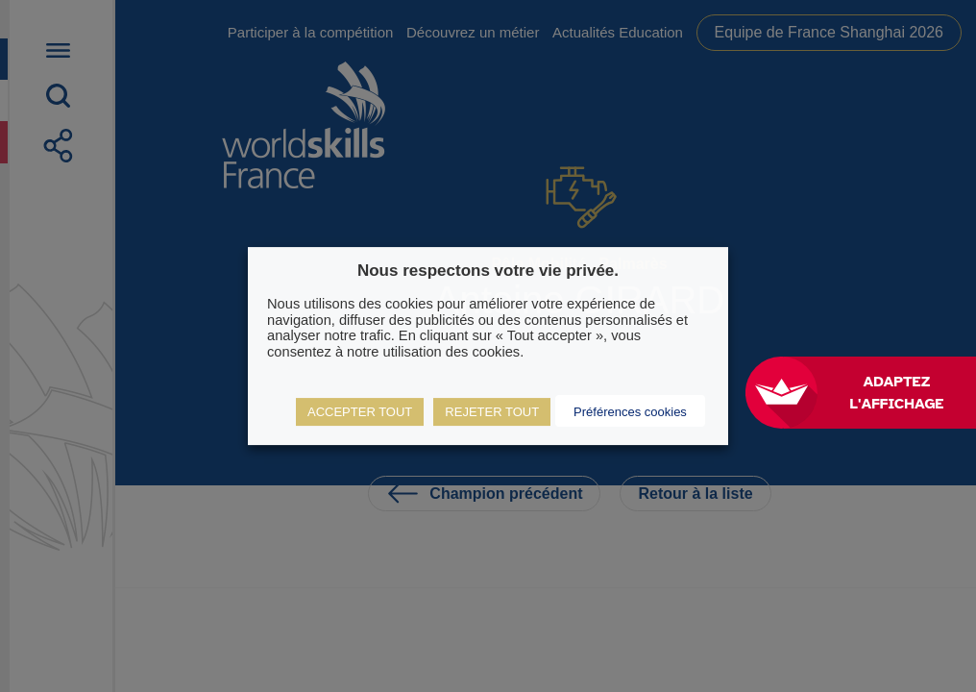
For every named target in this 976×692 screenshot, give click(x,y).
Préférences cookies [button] (630, 412)
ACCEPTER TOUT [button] (359, 412)
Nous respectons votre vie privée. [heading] (488, 270)
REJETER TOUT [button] (492, 412)
